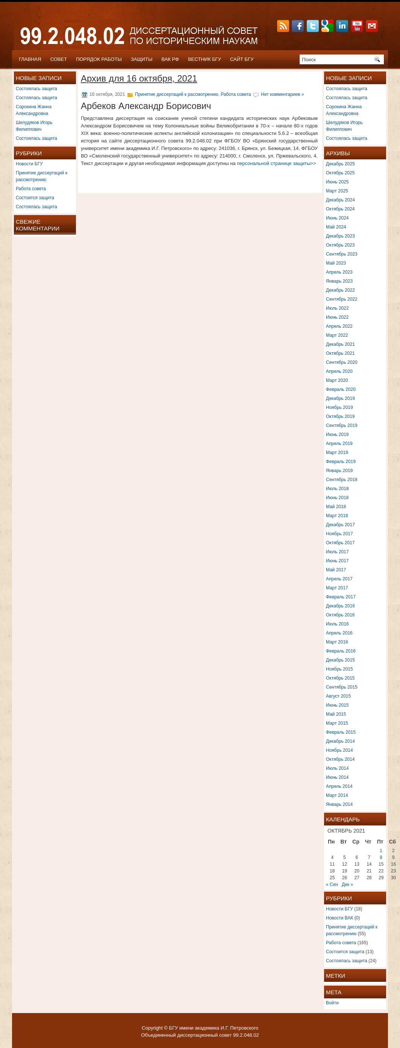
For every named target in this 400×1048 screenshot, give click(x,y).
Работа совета (31, 188)
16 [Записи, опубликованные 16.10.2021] (393, 864)
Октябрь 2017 (340, 542)
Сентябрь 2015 (342, 687)
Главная (30, 59)
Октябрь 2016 (340, 615)
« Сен (332, 884)
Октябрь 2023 (340, 245)
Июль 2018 (337, 488)
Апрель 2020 (339, 371)
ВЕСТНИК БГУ (204, 59)
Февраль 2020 (341, 389)
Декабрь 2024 (340, 200)
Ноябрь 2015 (339, 669)
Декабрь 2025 (340, 164)
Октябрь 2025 (340, 173)
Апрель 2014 (339, 786)
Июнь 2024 (337, 218)
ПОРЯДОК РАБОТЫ (99, 59)
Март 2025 (337, 191)
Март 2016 (337, 642)
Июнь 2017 (337, 560)
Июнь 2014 (337, 777)
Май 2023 (336, 263)
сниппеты (232, 1043)
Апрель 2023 (339, 272)
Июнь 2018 (337, 497)
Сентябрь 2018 (342, 479)
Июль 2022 (337, 308)
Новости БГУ (29, 164)
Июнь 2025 (337, 182)
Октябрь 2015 (340, 678)
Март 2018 (337, 515)
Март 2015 (337, 723)
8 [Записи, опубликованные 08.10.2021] (381, 857)
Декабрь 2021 (340, 344)
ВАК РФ (170, 59)
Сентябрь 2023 (342, 254)
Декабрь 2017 (340, 524)
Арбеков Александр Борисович (146, 106)
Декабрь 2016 (340, 606)
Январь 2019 (339, 470)
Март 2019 (337, 452)
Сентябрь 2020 (342, 362)
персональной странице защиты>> (276, 163)
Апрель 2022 (339, 326)
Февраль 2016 (341, 651)
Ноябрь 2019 (339, 407)
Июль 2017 (337, 551)
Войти (332, 1003)
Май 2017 (336, 569)
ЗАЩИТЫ (142, 59)
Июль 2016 (337, 624)
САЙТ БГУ (242, 59)
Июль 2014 (337, 768)
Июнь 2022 (337, 317)
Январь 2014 (339, 804)
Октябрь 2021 (340, 353)
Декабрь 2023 (340, 236)
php (214, 1043)
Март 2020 (337, 380)
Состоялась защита (36, 88)
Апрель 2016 (339, 633)
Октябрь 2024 (340, 209)
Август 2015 (338, 696)
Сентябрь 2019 (342, 425)
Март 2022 (337, 335)
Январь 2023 (339, 281)
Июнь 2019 (337, 434)
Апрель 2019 (339, 443)
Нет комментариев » (282, 94)
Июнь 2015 (337, 705)
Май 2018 (336, 506)
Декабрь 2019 (340, 398)
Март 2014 (337, 795)
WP (181, 1043)
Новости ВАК (339, 918)
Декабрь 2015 (340, 660)
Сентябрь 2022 (342, 299)
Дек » (347, 884)
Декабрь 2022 (340, 290)
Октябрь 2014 (340, 759)
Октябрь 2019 (340, 416)
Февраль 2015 (341, 732)
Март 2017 (337, 588)
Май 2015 (336, 714)
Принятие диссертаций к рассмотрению (176, 94)
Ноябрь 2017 (339, 533)
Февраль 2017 (341, 597)
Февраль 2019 (341, 461)
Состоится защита (35, 197)
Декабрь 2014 (340, 741)
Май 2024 (336, 227)
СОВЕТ (58, 59)
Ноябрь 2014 (339, 750)
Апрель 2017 (339, 579)
